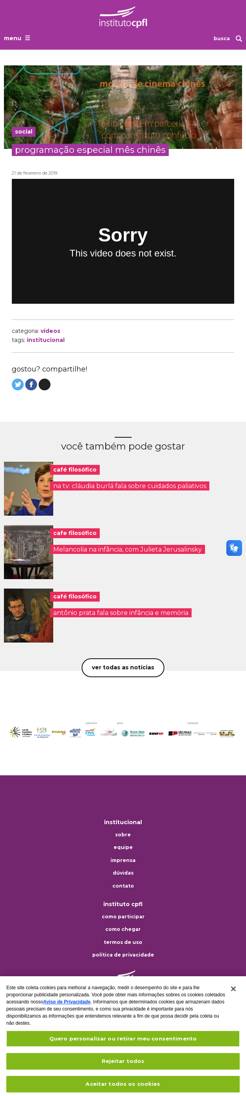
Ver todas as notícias (123, 667)
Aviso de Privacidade (66, 1007)
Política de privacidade (123, 955)
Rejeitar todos (123, 1067)
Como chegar (123, 929)
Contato (123, 886)
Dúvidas (123, 873)
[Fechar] (233, 994)
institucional (46, 340)
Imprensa (123, 860)
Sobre (123, 835)
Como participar (123, 917)
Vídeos (50, 331)
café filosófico (75, 469)
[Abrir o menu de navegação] (18, 37)
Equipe (123, 847)
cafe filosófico (75, 533)
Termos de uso (123, 942)
